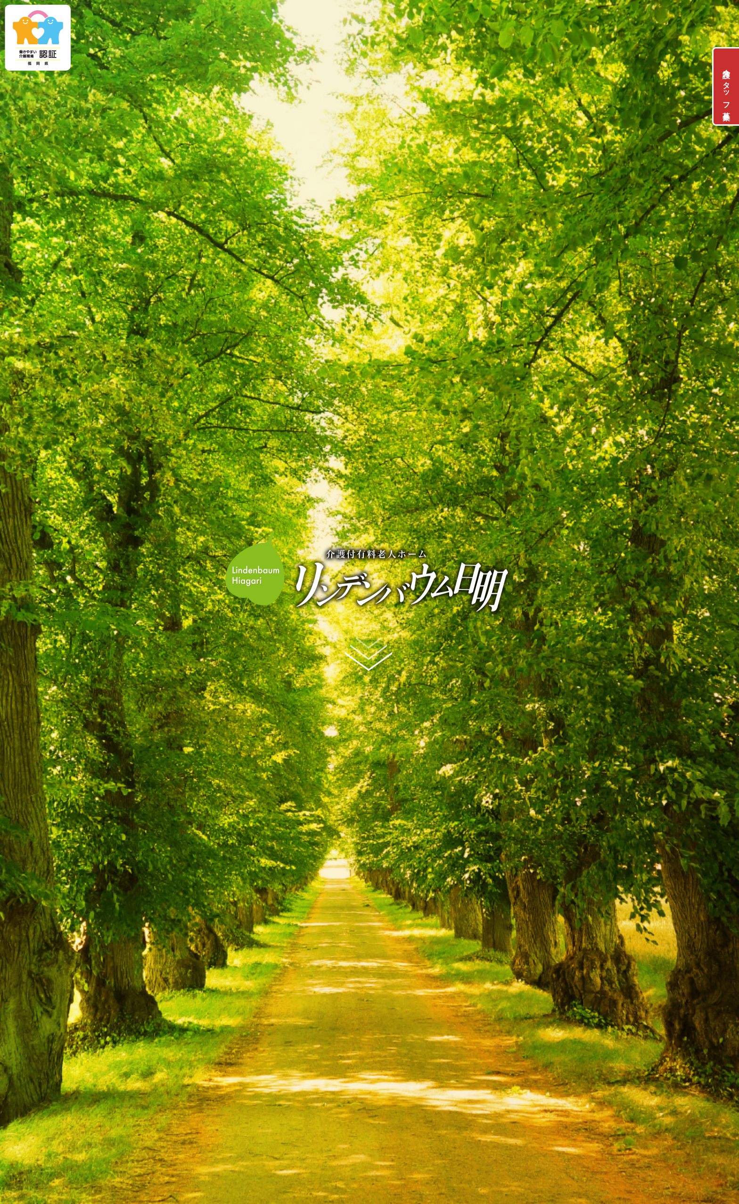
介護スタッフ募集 (727, 86)
